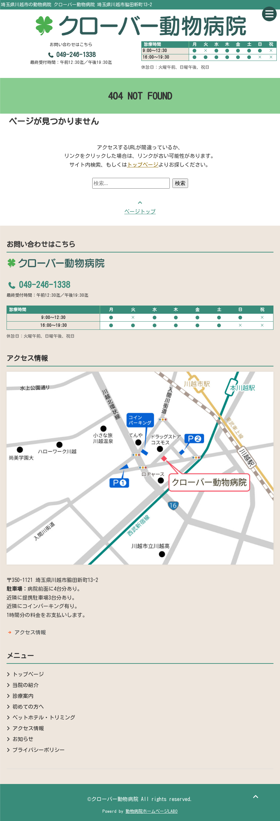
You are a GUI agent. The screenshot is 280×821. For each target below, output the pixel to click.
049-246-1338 (71, 54)
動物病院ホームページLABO (152, 811)
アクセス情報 (30, 632)
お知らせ (22, 739)
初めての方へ (28, 706)
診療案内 (22, 696)
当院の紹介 (25, 685)
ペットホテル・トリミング (43, 717)
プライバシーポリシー (38, 750)
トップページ (142, 164)
